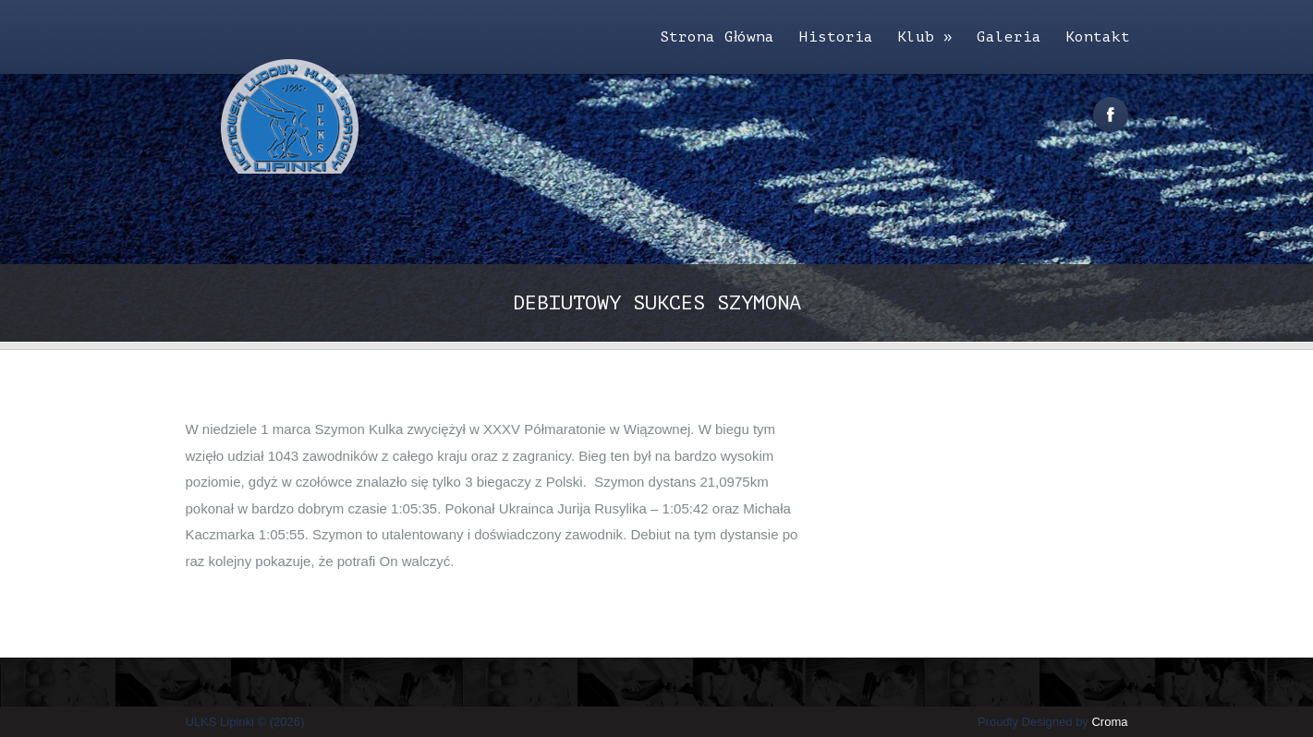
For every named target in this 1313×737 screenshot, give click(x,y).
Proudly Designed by (1053, 722)
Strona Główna (717, 37)
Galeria (1009, 37)
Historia (836, 37)
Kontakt (1097, 37)
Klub (925, 37)
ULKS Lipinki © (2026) (245, 722)
